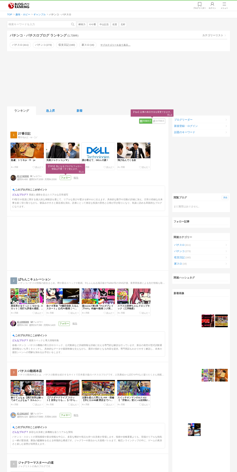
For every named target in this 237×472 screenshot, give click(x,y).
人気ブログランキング (18, 6)
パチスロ (20, 44)
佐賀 (114, 24)
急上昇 (50, 110)
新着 (79, 110)
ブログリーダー (183, 119)
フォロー (65, 177)
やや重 (92, 24)
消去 (225, 197)
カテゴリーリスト (212, 35)
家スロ (88, 44)
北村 (123, 24)
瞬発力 (82, 24)
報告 (75, 177)
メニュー (224, 8)
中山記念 (104, 24)
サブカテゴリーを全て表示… (115, 45)
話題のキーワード (184, 132)
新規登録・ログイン (186, 126)
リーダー (199, 8)
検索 (74, 24)
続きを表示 (201, 352)
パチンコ (43, 44)
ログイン (212, 8)
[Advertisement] (118, 78)
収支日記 (66, 44)
